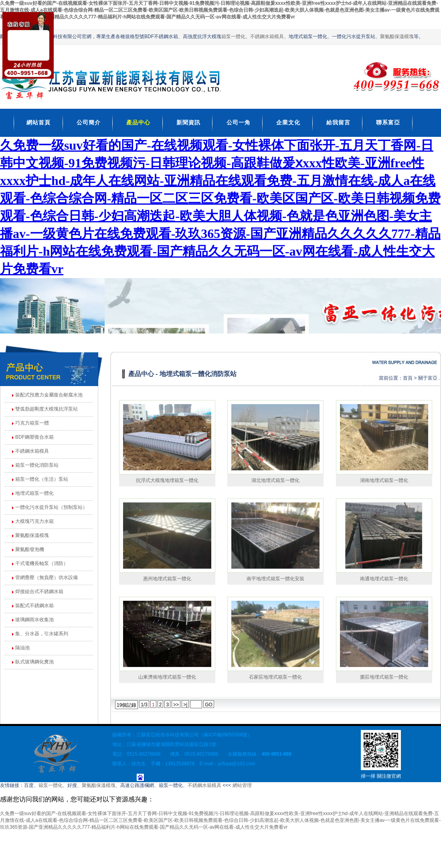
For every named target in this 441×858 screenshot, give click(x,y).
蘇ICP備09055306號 (225, 735)
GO (208, 705)
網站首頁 (38, 122)
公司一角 (239, 122)
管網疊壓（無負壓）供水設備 (46, 577)
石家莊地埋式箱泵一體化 (275, 677)
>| (185, 705)
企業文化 (288, 122)
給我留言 (338, 122)
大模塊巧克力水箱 (34, 521)
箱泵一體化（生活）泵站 (41, 479)
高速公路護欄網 (137, 785)
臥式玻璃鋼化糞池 (34, 662)
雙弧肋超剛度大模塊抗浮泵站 (46, 409)
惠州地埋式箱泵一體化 (167, 578)
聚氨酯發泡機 (29, 549)
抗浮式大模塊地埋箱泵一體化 (167, 480)
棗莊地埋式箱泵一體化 (384, 677)
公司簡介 (89, 122)
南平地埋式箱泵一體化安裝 (275, 578)
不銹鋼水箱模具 (267, 36)
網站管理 (242, 785)
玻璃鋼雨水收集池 (34, 619)
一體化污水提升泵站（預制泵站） (51, 507)
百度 (29, 785)
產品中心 (138, 122)
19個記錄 (126, 705)
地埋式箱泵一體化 (34, 493)
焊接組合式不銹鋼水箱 (39, 591)
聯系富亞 (388, 122)
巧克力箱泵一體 (32, 423)
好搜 (72, 785)
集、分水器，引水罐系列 (41, 633)
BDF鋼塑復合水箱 (34, 437)
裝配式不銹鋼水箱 (34, 605)
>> (176, 705)
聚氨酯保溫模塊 (397, 36)
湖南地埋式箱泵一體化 (384, 480)
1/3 (144, 705)
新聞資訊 (188, 122)
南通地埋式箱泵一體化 (384, 578)
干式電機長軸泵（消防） (41, 563)
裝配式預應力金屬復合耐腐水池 (49, 395)
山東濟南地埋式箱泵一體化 (167, 677)
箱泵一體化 (233, 36)
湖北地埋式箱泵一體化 (275, 480)
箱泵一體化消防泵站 (37, 465)
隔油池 (22, 648)
